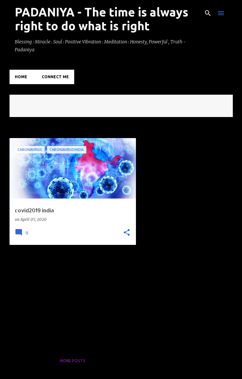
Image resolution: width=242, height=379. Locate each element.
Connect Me (55, 77)
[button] (127, 232)
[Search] (208, 13)
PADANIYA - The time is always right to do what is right (101, 19)
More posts (72, 361)
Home (21, 77)
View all (23, 111)
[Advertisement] (70, 296)
